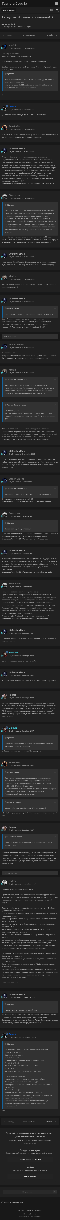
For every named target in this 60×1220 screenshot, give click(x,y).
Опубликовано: (22, 48)
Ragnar (12, 695)
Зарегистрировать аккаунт (30, 1159)
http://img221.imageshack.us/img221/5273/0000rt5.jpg (24, 61)
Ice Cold (11, 24)
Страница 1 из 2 (29, 35)
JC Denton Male (17, 148)
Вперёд (50, 35)
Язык (20, 1211)
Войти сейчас (30, 1177)
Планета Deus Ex (14, 3)
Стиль (29, 1211)
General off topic (24, 26)
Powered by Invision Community (30, 1216)
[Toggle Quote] (6, 74)
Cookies (38, 1211)
